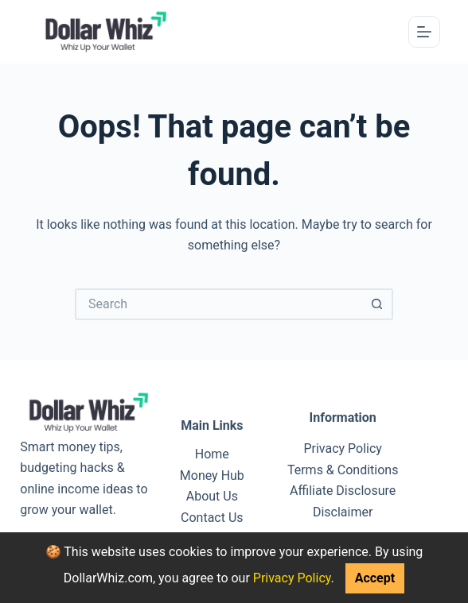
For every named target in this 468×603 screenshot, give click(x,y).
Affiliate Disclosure (343, 490)
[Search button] (377, 304)
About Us (212, 496)
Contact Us (212, 517)
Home (212, 454)
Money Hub (212, 475)
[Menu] (424, 32)
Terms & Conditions (343, 469)
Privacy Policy (292, 578)
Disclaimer (342, 512)
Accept (375, 578)
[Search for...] (218, 304)
